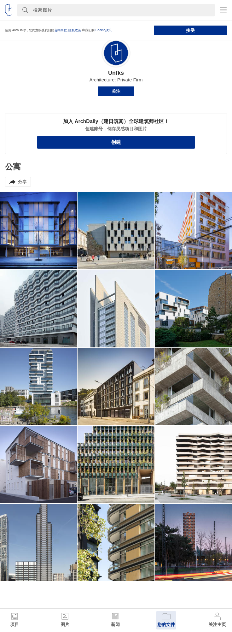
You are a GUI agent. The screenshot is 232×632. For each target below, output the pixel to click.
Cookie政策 (104, 30)
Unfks (116, 73)
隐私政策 (74, 30)
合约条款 (60, 30)
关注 (116, 91)
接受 (190, 30)
